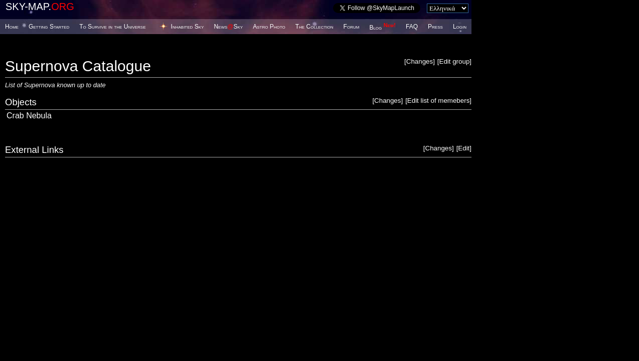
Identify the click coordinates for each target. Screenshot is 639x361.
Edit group (454, 61)
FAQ (412, 26)
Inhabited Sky (187, 26)
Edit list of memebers (438, 100)
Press (435, 26)
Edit (463, 148)
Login (459, 26)
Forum (352, 26)
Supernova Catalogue (78, 66)
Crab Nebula (29, 115)
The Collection (314, 26)
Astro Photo (269, 26)
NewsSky (228, 26)
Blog (382, 27)
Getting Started (49, 26)
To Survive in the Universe (112, 26)
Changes (419, 61)
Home (12, 26)
